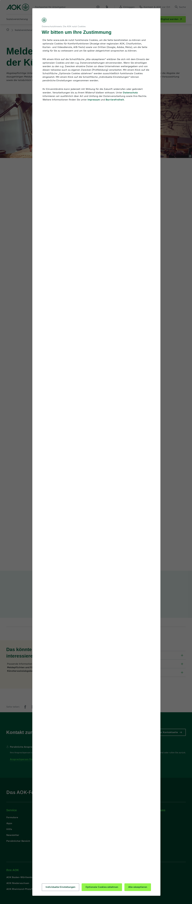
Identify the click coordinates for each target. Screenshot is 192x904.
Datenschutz (130, 93)
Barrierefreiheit (115, 100)
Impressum (94, 100)
